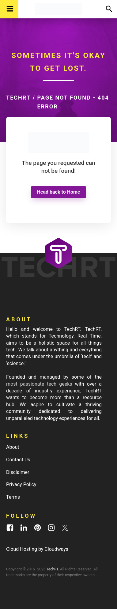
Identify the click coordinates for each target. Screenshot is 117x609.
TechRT (18, 97)
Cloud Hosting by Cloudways (37, 549)
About (12, 447)
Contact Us (18, 460)
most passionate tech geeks (39, 384)
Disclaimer (17, 472)
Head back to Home (58, 192)
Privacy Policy (21, 484)
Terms (13, 497)
